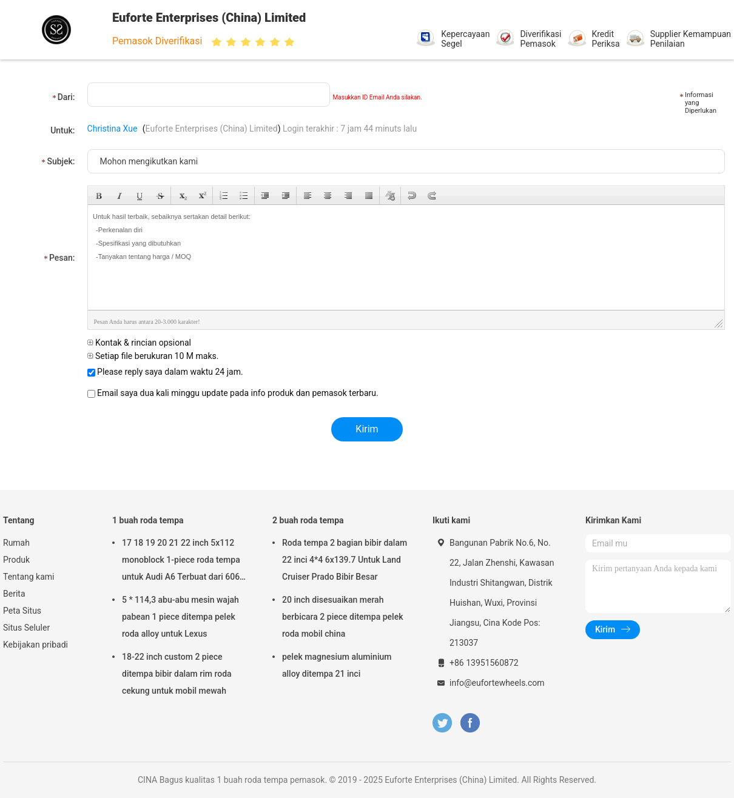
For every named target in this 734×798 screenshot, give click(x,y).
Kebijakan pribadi (35, 644)
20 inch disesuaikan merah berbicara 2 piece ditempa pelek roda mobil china (342, 617)
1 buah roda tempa (148, 520)
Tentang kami (29, 577)
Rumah (16, 543)
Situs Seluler (26, 627)
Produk (16, 560)
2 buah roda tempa (308, 520)
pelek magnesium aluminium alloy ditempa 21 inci (336, 665)
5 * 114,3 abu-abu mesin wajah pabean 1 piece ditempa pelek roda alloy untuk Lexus (180, 617)
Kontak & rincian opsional (139, 342)
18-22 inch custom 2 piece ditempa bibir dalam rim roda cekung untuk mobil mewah (177, 674)
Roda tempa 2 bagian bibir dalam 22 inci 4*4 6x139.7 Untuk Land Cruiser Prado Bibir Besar (344, 560)
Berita (14, 593)
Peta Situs (22, 610)
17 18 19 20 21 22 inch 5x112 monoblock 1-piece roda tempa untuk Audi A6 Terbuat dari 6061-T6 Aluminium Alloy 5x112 (184, 561)
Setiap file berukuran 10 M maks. (153, 356)
